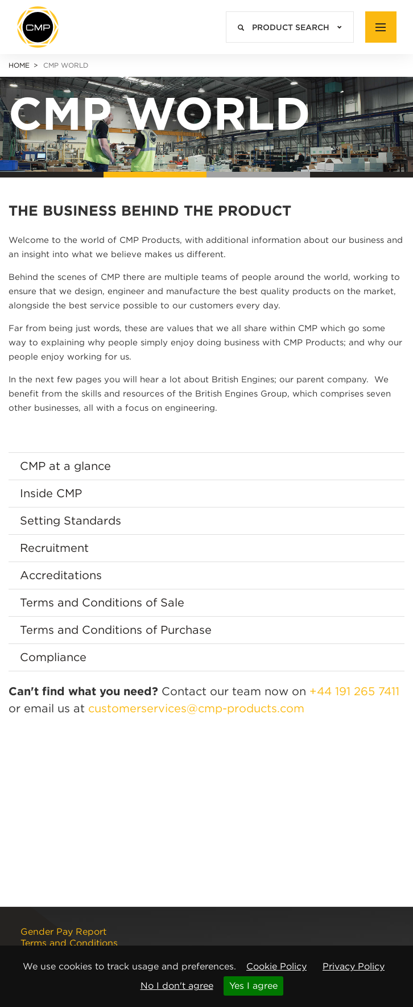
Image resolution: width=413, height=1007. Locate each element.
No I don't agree (177, 985)
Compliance (53, 657)
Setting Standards (70, 520)
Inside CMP (51, 493)
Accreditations (61, 575)
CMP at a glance (65, 466)
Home (19, 65)
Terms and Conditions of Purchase (116, 630)
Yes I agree (253, 985)
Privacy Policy (354, 966)
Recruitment (54, 548)
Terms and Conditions (69, 943)
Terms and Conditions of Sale (102, 602)
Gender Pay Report (63, 931)
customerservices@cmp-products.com (196, 708)
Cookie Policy (276, 966)
